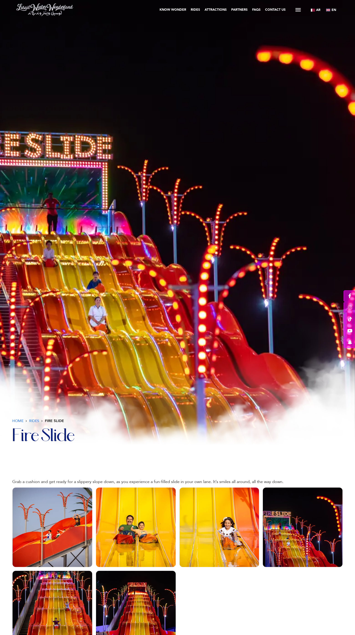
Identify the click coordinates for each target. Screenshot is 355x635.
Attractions (216, 10)
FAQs (256, 10)
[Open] (298, 9)
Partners (239, 10)
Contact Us (275, 10)
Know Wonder (173, 10)
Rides (195, 10)
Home (17, 420)
